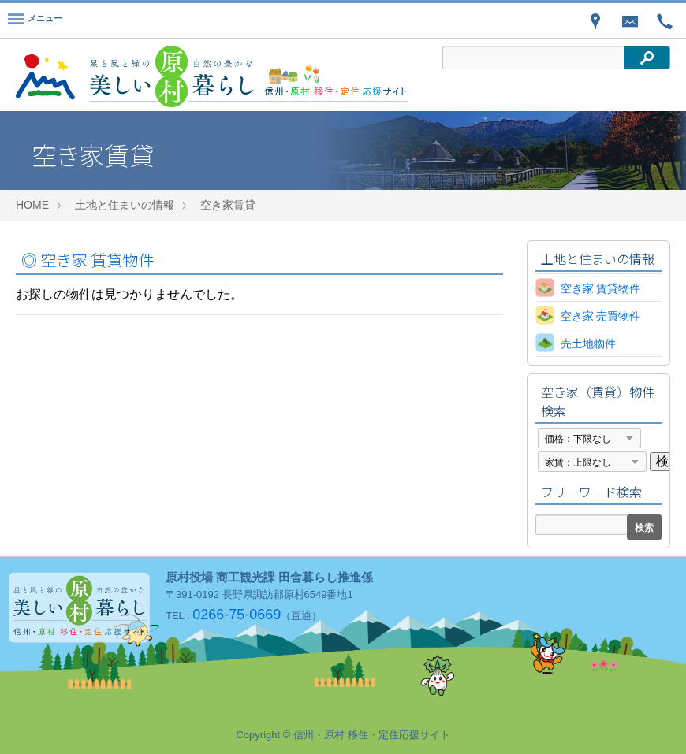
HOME (32, 205)
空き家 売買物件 (601, 316)
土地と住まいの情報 (124, 205)
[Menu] (35, 20)
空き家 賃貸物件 (87, 259)
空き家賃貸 (227, 205)
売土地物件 (588, 343)
